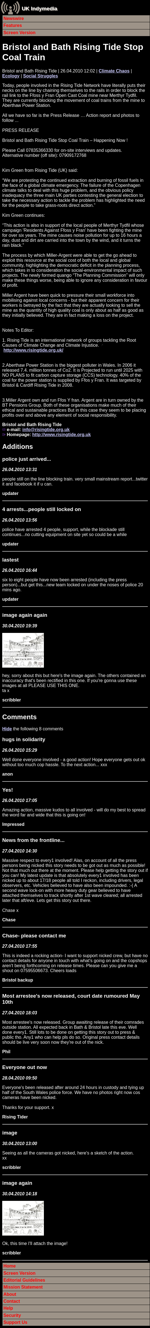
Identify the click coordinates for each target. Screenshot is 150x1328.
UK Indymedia (39, 8)
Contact (11, 1301)
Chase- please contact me (34, 936)
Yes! (7, 790)
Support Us (15, 1322)
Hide (7, 728)
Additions (17, 446)
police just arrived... (26, 459)
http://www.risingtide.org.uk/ (33, 350)
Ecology (10, 76)
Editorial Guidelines (24, 1280)
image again (17, 1183)
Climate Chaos (114, 71)
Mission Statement (22, 1287)
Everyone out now (24, 1067)
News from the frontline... (33, 840)
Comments (19, 717)
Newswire (13, 18)
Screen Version (19, 32)
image (9, 1133)
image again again (24, 615)
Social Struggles (40, 76)
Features (12, 25)
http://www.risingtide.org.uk (61, 434)
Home (9, 1266)
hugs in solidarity (23, 739)
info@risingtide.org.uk (45, 429)
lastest (10, 560)
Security (12, 1315)
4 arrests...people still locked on (41, 509)
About (9, 1294)
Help (8, 1308)
